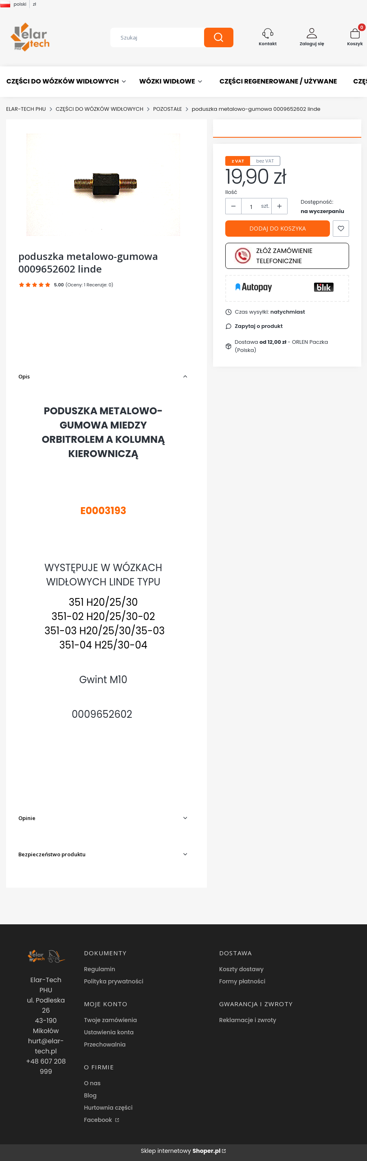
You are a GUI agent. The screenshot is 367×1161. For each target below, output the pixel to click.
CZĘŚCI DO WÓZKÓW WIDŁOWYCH (99, 109)
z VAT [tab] (238, 161)
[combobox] (151, 37)
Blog (90, 1095)
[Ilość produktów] (251, 206)
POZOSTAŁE (167, 109)
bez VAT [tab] (265, 161)
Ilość (231, 192)
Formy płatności (242, 981)
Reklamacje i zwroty (247, 1020)
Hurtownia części (108, 1108)
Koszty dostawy (241, 969)
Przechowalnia (104, 1044)
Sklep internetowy (181, 1151)
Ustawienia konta (109, 1032)
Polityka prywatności (113, 981)
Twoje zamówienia (110, 1020)
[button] (218, 37)
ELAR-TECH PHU (26, 109)
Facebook (99, 1120)
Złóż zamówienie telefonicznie (273, 256)
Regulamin (99, 969)
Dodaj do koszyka (277, 228)
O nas (92, 1083)
